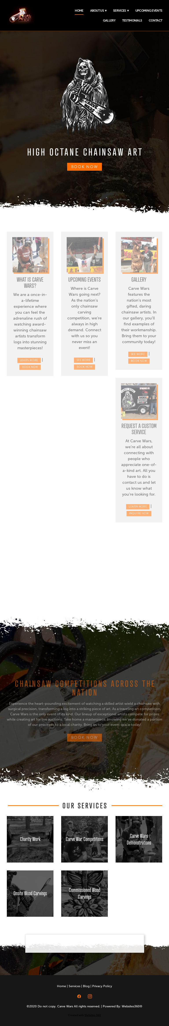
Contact (155, 20)
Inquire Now (139, 516)
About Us (98, 10)
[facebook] (79, 996)
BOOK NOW (84, 167)
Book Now (30, 370)
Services (121, 10)
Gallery (109, 20)
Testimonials (132, 20)
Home (79, 10)
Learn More (29, 363)
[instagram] (90, 996)
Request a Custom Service (138, 431)
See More (83, 363)
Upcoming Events (148, 10)
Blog (86, 986)
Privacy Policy (102, 986)
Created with (84, 1015)
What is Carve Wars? (30, 285)
